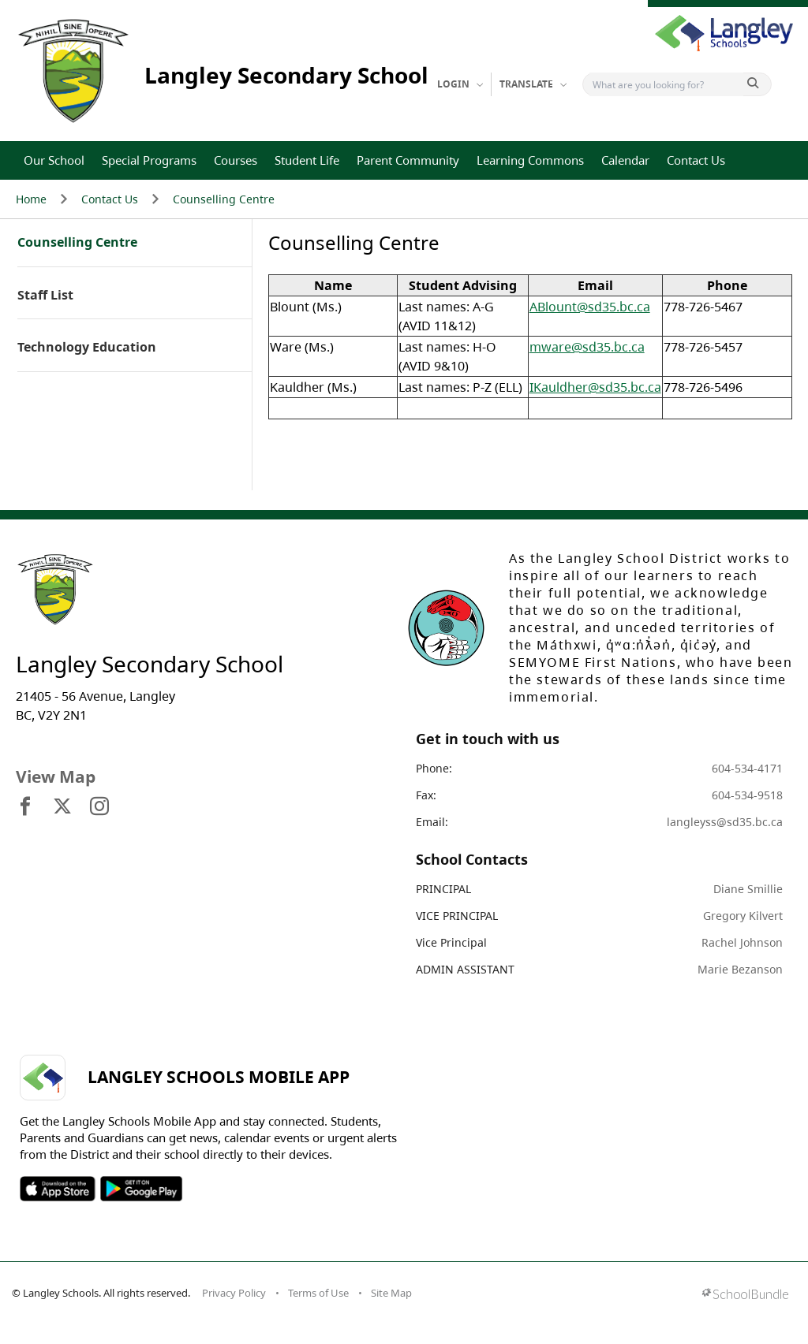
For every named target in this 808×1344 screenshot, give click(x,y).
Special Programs (149, 160)
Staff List (45, 296)
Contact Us (696, 160)
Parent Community (408, 160)
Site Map (391, 1293)
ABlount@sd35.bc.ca (589, 306)
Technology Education (86, 348)
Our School (54, 160)
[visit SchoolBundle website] (745, 1295)
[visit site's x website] (62, 807)
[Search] (666, 84)
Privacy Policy (234, 1293)
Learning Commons (530, 160)
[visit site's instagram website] (99, 807)
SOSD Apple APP (57, 1188)
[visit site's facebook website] (25, 807)
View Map (55, 776)
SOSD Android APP (140, 1188)
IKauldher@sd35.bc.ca (595, 387)
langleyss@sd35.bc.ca (725, 821)
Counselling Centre (224, 199)
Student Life (307, 160)
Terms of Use (318, 1293)
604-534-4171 (747, 768)
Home (31, 199)
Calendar (625, 160)
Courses (235, 160)
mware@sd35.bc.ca (587, 347)
